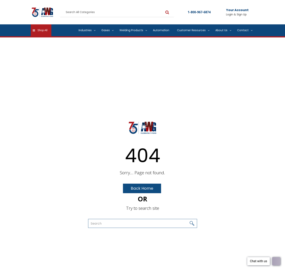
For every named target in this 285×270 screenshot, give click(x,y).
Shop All (42, 30)
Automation (161, 30)
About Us (221, 30)
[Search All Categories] (117, 12)
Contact (243, 30)
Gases (105, 30)
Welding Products (131, 30)
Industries (85, 30)
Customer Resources (191, 30)
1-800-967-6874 (199, 12)
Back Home (142, 188)
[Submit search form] (167, 12)
